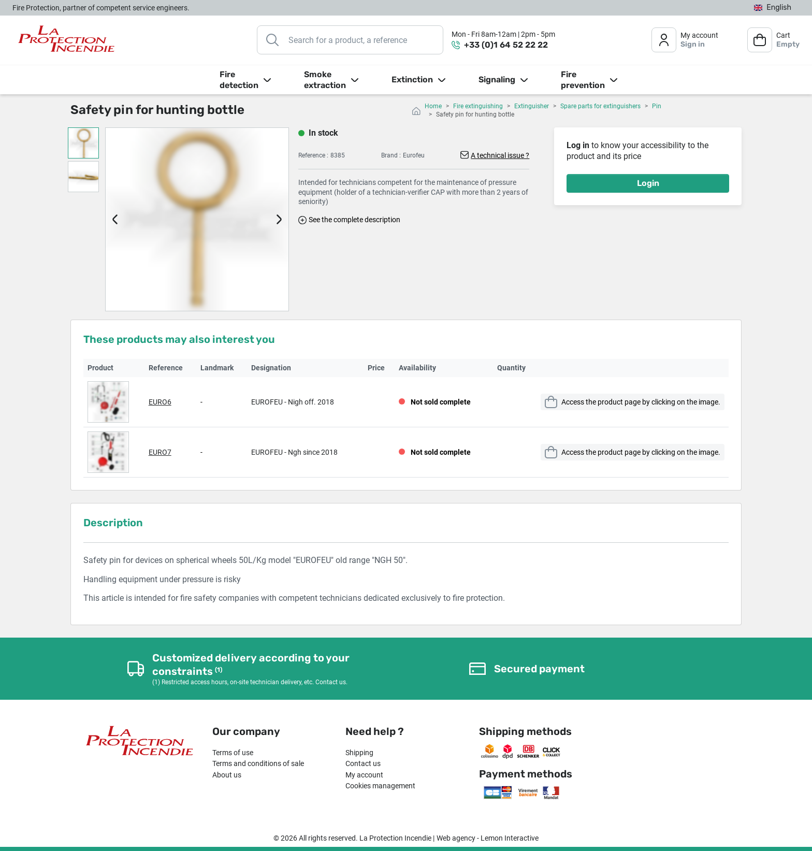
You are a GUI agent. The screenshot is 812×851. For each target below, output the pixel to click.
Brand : (391, 155)
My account (364, 775)
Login (648, 183)
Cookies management (380, 786)
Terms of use (232, 752)
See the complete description (354, 219)
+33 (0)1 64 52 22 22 (506, 45)
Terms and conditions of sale (258, 763)
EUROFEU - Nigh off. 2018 (292, 402)
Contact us (363, 763)
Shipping (359, 752)
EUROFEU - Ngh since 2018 (294, 452)
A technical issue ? (500, 155)
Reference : (313, 155)
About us (226, 775)
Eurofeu (414, 155)
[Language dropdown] (773, 8)
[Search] (350, 39)
